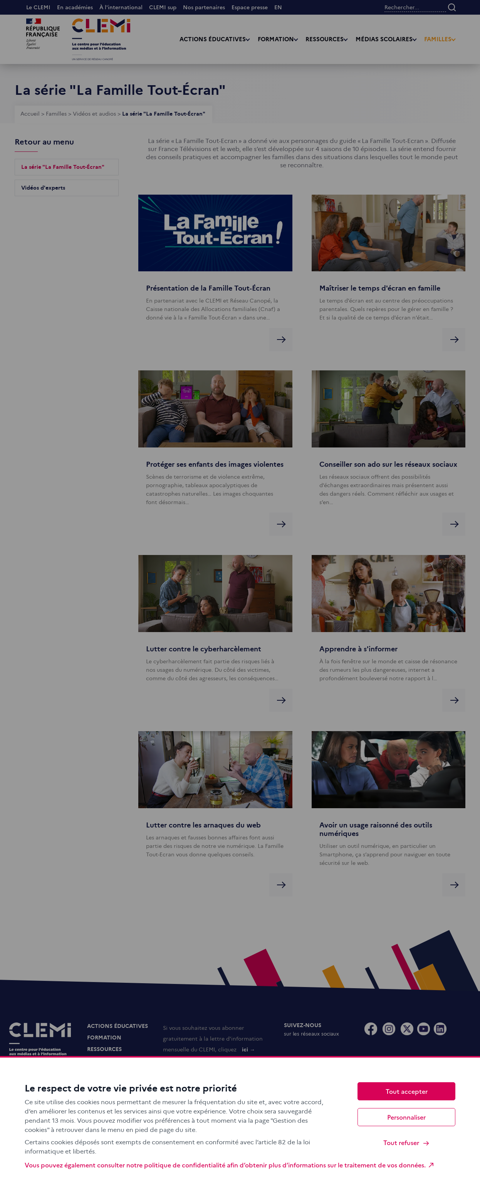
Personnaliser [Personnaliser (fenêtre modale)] (406, 1117)
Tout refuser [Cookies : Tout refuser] (406, 1142)
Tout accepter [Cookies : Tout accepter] (407, 1091)
